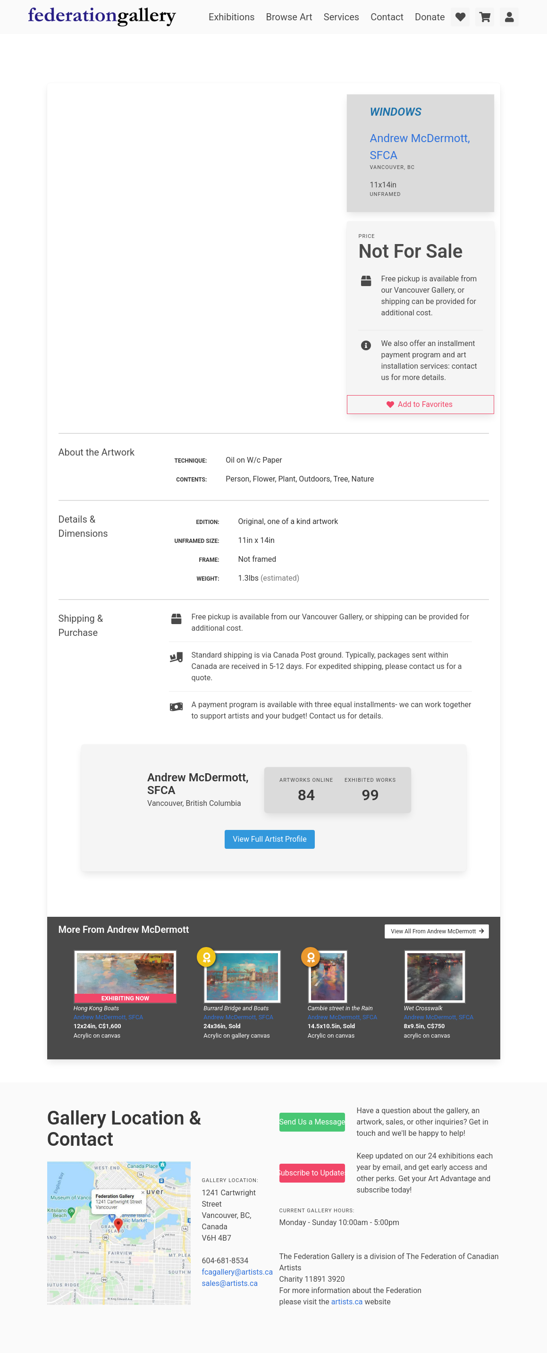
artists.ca (347, 1301)
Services (341, 17)
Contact (387, 17)
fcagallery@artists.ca (237, 1272)
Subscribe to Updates (312, 1172)
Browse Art (289, 17)
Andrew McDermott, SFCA (108, 1017)
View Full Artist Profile (269, 839)
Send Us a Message (312, 1121)
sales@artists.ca (230, 1283)
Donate (430, 17)
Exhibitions (231, 17)
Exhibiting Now (125, 998)
